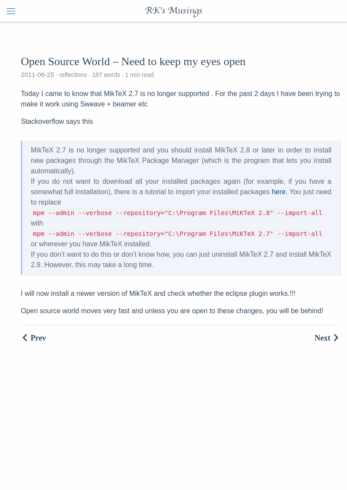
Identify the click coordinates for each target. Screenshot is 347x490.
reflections (73, 74)
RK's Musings (173, 11)
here (278, 191)
